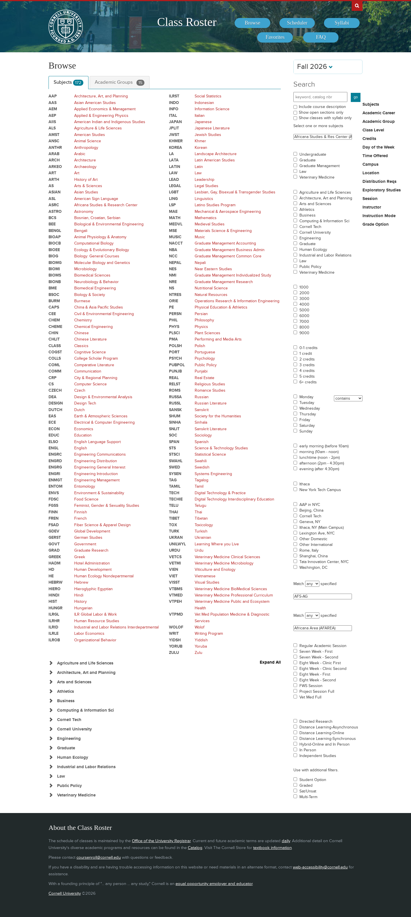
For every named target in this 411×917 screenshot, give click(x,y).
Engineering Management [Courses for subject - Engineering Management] (97, 480)
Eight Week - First (314, 674)
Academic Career (378, 113)
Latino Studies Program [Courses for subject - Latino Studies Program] (215, 205)
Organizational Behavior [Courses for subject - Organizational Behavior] (95, 640)
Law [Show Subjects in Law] (61, 776)
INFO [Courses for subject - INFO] (173, 109)
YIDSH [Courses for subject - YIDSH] (175, 640)
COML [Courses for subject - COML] (54, 365)
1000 (304, 287)
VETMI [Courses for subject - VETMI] (175, 563)
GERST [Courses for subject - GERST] (55, 537)
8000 (304, 327)
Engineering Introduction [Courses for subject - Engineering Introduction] (96, 473)
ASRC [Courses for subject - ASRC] (54, 205)
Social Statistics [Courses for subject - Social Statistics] (208, 96)
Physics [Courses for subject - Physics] (201, 326)
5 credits (307, 377)
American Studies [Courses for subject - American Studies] (89, 134)
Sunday (306, 431)
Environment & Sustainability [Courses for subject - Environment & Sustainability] (99, 492)
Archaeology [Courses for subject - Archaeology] (85, 166)
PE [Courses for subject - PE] (171, 307)
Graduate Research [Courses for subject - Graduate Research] (91, 550)
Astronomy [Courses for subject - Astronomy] (83, 211)
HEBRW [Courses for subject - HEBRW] (56, 582)
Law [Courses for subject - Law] (198, 173)
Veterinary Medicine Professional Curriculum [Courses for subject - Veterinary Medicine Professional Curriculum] (234, 595)
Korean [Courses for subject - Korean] (201, 147)
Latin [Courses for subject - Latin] (199, 166)
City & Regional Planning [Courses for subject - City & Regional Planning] (95, 377)
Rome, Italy (309, 550)
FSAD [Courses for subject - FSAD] (54, 524)
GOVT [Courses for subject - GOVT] (54, 544)
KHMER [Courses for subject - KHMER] (176, 141)
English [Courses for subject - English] (80, 448)
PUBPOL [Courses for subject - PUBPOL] (177, 365)
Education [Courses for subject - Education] (83, 435)
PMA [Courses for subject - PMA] (173, 339)
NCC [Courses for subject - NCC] (173, 256)
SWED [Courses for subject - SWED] (174, 467)
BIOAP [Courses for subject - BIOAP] (55, 237)
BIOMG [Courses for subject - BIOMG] (55, 262)
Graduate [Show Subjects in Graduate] (66, 748)
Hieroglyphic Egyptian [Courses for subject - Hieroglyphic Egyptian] (93, 588)
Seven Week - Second (318, 657)
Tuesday (306, 403)
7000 (304, 322)
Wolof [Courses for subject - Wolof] (199, 627)
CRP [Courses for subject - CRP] (53, 377)
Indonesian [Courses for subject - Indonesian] (204, 102)
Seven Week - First (316, 652)
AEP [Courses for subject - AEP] (52, 115)
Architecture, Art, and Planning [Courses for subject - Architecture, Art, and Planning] (101, 96)
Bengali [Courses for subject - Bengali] (80, 230)
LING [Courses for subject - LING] (173, 198)
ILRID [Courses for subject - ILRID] (53, 627)
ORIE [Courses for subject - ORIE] (173, 301)
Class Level (373, 130)
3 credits (307, 365)
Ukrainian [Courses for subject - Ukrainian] (203, 537)
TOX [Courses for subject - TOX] (173, 524)
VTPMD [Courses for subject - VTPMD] (176, 614)
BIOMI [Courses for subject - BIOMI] (54, 269)
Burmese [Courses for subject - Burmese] (82, 301)
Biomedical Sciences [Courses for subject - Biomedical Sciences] (92, 275)
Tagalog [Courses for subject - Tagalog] (201, 480)
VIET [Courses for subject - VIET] (173, 576)
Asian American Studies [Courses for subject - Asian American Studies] (95, 102)
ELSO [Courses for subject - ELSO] (53, 441)
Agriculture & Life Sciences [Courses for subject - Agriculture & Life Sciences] (98, 128)
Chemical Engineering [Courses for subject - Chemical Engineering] (93, 326)
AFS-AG (323, 596)
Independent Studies (317, 756)
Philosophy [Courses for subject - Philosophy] (204, 320)
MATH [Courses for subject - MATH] (174, 217)
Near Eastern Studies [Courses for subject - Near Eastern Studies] (213, 269)
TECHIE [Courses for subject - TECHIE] (176, 499)
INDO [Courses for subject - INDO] (174, 102)
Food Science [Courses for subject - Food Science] (86, 499)
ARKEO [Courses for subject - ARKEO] (55, 166)
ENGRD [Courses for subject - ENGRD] (55, 461)
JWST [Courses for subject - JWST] (174, 134)
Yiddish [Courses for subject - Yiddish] (201, 640)
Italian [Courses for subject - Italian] (200, 115)
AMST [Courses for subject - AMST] (54, 134)
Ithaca (304, 484)
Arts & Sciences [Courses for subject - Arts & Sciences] (88, 185)
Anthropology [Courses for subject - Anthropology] (86, 147)
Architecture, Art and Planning (325, 198)
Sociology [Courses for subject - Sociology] (203, 435)
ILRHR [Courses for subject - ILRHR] (54, 620)
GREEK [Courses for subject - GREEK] (55, 556)
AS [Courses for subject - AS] (51, 185)
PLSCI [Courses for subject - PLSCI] (174, 333)
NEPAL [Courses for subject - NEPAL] (175, 262)
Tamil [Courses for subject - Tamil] (199, 486)
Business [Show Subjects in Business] (65, 701)
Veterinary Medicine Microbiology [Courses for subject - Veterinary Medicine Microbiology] (224, 563)
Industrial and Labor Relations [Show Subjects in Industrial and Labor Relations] (86, 767)
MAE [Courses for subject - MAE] (173, 211)
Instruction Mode (379, 216)
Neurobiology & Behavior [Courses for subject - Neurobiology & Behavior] (96, 281)
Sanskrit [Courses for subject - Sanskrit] (202, 409)
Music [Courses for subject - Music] (200, 237)
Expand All (270, 662)
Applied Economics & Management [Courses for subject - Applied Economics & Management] (105, 109)
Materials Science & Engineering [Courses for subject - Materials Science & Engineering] (223, 230)
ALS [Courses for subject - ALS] (52, 128)
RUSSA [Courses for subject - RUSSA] (175, 397)
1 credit (305, 354)
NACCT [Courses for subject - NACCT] (176, 243)
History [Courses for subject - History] (80, 601)
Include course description (322, 106)
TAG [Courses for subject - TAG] (173, 480)
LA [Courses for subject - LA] (171, 153)
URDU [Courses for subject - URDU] (174, 550)
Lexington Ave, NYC (317, 533)
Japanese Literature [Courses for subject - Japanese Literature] (212, 128)
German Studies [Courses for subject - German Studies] (88, 537)
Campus (370, 164)
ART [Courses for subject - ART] (52, 173)
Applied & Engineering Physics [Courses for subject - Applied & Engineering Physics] (101, 115)
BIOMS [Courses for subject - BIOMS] (55, 275)
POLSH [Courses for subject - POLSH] (175, 345)
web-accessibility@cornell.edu (320, 867)
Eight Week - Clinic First (320, 663)
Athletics (307, 210)
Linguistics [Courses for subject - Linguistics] (204, 198)
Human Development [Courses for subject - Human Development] (93, 569)
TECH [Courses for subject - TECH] (174, 492)
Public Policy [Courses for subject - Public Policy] (206, 365)
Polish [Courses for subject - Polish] (200, 345)
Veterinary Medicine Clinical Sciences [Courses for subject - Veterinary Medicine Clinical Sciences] (227, 556)
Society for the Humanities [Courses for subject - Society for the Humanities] (218, 416)
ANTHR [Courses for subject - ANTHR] (55, 147)
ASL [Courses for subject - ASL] (52, 198)
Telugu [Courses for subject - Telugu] (200, 505)
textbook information (272, 847)
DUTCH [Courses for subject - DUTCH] (55, 409)
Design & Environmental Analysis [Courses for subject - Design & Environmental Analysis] (103, 397)
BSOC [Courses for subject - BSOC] (54, 294)
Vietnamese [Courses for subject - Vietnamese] (205, 576)
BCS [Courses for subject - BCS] (52, 217)
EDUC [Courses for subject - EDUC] (54, 435)
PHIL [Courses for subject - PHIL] (173, 320)
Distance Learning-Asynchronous (328, 727)
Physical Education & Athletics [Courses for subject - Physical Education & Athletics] (221, 307)
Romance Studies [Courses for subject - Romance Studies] (210, 390)
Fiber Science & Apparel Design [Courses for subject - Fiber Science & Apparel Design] (102, 524)
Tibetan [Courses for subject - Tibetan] (201, 518)
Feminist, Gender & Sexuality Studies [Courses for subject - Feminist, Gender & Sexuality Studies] (106, 505)
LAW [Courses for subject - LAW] (173, 173)
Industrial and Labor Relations (325, 255)
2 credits (307, 359)
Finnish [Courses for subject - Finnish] (80, 512)
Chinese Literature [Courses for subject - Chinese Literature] (90, 339)
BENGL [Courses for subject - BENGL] (55, 230)
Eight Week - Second (317, 680)
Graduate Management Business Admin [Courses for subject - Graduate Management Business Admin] (230, 249)
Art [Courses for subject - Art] (76, 173)
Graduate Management (319, 166)
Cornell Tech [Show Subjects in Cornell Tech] (69, 719)
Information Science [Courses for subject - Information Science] (212, 109)
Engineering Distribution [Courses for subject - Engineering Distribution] (95, 461)
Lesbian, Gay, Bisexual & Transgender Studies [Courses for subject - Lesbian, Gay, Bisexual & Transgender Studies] (235, 192)
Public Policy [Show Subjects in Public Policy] (69, 785)
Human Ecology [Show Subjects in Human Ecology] (72, 757)
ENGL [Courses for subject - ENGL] (54, 448)
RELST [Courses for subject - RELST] (174, 384)
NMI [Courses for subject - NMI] (172, 275)
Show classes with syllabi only (325, 117)
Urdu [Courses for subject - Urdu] (199, 550)
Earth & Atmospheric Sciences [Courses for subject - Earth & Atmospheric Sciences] (101, 416)
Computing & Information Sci (324, 221)
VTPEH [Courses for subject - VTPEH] (175, 601)
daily (286, 841)
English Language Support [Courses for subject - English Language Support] (97, 441)
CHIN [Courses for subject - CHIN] (53, 333)
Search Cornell (357, 5)
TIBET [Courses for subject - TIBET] (174, 518)
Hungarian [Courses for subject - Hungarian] (83, 608)
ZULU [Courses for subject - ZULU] (174, 652)
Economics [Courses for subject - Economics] (83, 429)
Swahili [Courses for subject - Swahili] (201, 461)
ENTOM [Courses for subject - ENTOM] (56, 486)
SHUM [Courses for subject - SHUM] (174, 416)
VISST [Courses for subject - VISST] (174, 582)
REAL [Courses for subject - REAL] (174, 377)
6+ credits (308, 382)
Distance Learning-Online (321, 733)
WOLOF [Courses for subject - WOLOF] (176, 627)
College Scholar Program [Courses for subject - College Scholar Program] (96, 358)
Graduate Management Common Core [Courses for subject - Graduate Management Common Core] (228, 256)
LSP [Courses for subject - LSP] (172, 205)
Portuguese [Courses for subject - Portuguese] (205, 352)
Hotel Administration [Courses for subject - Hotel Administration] (92, 563)
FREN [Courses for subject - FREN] (54, 518)
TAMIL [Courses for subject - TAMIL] (174, 486)
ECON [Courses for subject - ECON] (54, 429)
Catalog (195, 847)
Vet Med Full (310, 697)
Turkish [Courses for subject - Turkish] (201, 531)
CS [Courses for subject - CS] (51, 384)
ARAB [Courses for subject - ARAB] (54, 153)
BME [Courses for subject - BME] (53, 288)
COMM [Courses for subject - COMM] (55, 371)
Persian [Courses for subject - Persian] (201, 313)
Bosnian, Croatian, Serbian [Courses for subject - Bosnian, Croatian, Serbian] (97, 217)
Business (307, 215)
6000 (304, 316)
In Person (307, 750)
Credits (369, 138)
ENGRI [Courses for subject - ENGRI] (54, 473)
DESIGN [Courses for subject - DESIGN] (56, 403)
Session (370, 198)
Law (302, 172)
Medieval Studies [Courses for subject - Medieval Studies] (210, 224)
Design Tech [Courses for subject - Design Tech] (85, 403)
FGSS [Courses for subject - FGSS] (53, 505)
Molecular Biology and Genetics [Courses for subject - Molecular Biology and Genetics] (102, 262)
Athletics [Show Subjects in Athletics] (65, 691)
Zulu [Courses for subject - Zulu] (198, 652)
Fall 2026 (315, 66)
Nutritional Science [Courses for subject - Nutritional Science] (211, 288)
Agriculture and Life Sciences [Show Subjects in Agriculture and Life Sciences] (85, 663)
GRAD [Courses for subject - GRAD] (54, 550)
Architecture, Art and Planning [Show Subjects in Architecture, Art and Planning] (86, 672)
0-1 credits (308, 348)
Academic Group (378, 121)
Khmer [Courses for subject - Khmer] (200, 141)
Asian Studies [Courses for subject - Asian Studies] (86, 192)
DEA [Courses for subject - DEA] (53, 397)
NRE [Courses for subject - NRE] (173, 281)
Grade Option (375, 224)
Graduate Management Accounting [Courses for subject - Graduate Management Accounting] (225, 243)
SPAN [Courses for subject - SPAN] (174, 441)
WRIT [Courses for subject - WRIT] (174, 633)
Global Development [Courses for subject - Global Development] (92, 531)
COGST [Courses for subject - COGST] (55, 352)
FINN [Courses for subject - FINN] (53, 512)
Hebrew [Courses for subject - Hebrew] (81, 582)
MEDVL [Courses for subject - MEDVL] (175, 224)
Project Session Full (316, 692)
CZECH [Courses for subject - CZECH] (55, 390)
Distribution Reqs (379, 181)
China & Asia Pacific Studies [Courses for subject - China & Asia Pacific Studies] (98, 307)
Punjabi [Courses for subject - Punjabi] (201, 371)
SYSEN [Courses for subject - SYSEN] (175, 473)
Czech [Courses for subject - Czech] (79, 390)
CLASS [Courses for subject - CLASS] (55, 345)
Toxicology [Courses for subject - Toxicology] (204, 524)
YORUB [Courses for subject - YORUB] (175, 646)
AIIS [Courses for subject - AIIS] (52, 121)
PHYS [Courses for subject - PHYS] (174, 326)
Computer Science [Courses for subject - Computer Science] (90, 384)
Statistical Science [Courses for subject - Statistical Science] (210, 454)
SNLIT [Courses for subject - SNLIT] (174, 429)
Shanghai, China (313, 556)
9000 (304, 333)
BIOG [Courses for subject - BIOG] (53, 256)
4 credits (307, 371)
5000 (304, 310)
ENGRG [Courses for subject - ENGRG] (55, 467)
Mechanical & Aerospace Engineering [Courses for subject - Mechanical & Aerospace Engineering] (228, 211)
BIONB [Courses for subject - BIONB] (55, 281)
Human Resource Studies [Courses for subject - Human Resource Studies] (96, 620)
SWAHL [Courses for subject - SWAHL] (175, 461)
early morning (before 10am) (323, 446)
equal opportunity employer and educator (214, 883)
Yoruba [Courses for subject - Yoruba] (201, 646)
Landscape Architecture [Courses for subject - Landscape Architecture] (216, 153)
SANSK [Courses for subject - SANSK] (175, 409)
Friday (304, 420)
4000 (304, 305)
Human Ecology (313, 250)
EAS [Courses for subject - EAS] (52, 416)
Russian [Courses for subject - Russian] (202, 397)
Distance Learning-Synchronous (327, 739)
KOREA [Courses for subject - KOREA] (175, 147)
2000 (304, 293)
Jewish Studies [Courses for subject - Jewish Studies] (208, 134)
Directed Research (316, 722)
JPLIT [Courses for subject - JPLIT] (174, 128)
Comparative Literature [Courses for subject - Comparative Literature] (94, 365)
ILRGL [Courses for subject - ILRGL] (54, 614)
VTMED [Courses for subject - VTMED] (176, 595)
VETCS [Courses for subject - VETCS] (175, 556)
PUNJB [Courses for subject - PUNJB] (175, 371)
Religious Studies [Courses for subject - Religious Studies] (210, 384)
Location (370, 173)
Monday (306, 397)
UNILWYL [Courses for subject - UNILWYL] (177, 544)
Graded (306, 786)
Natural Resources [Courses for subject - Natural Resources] (211, 294)
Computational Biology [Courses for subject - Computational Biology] (94, 243)
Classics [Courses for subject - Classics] (81, 345)
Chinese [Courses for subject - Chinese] (81, 333)
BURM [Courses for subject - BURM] (54, 301)
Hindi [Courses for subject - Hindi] (78, 595)
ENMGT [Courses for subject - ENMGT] (55, 480)
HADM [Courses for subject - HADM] (55, 563)
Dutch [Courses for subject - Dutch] (79, 409)
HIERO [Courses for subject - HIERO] (55, 588)
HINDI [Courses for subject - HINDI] (54, 595)
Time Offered (375, 156)
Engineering (310, 238)
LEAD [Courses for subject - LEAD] (174, 179)
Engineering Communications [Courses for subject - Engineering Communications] (100, 454)
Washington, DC (313, 568)
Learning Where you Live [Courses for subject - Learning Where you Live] (217, 544)
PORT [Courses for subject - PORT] (174, 352)
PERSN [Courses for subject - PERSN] (175, 313)
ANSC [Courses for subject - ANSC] (54, 141)
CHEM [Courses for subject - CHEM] (54, 320)
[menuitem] (252, 23)
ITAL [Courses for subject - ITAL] (173, 115)
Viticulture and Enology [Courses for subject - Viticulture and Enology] (215, 569)
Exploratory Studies (381, 190)
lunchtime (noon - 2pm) (319, 458)
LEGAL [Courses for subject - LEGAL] (175, 185)
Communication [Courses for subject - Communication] (87, 371)
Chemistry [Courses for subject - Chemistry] (83, 320)
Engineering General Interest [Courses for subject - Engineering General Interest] (99, 467)
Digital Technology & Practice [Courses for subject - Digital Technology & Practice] (220, 492)
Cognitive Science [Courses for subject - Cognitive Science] (90, 352)
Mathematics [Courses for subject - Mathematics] (206, 217)
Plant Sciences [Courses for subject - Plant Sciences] (207, 333)
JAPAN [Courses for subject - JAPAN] (175, 121)
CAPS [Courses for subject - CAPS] (54, 307)
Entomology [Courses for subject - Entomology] (84, 486)
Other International (316, 545)
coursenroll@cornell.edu (98, 857)
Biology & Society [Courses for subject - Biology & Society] (89, 294)
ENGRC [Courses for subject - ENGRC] (55, 454)
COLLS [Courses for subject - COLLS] (55, 358)
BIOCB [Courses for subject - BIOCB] (55, 243)
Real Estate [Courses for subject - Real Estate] (204, 377)
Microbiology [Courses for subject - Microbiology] (85, 269)
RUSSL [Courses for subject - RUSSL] (175, 403)
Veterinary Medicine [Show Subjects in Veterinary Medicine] (76, 795)
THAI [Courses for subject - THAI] (173, 512)
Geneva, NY (310, 522)
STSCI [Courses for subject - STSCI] (174, 454)
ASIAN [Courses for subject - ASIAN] (55, 192)
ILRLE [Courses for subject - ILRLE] (54, 633)
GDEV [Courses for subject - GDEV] (54, 531)
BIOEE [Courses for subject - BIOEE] (54, 249)
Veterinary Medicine (317, 177)
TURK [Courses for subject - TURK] (174, 531)
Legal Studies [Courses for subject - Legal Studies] (206, 185)
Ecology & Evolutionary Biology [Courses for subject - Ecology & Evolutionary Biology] (101, 249)
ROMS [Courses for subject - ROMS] (174, 390)
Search (304, 84)
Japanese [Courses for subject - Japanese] (203, 121)
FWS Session (311, 686)
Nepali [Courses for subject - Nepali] (200, 262)
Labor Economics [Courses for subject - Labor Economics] (89, 633)
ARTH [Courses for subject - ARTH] (54, 179)
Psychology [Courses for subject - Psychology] (205, 358)
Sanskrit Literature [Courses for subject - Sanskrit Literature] (211, 429)
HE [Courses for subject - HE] (51, 576)
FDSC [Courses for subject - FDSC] (54, 499)
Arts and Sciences (315, 204)
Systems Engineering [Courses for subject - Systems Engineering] (213, 473)
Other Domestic (313, 539)
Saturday (307, 426)
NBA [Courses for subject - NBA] (173, 249)
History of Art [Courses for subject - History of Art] (86, 179)
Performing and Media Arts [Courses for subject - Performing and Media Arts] (218, 339)
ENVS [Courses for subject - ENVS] (54, 492)
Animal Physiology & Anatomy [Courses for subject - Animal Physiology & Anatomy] (100, 237)
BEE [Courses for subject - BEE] (52, 224)
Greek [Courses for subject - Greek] (79, 556)
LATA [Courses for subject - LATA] (174, 160)
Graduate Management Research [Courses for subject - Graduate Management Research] (224, 281)
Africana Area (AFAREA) (323, 628)
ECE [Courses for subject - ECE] (52, 422)
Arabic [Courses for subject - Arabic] (79, 153)
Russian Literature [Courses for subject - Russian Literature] (211, 403)
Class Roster (186, 22)
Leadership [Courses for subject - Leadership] (204, 179)
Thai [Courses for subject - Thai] (198, 512)
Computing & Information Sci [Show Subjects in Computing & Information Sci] (85, 710)
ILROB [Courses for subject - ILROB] (54, 640)
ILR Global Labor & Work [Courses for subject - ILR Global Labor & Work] (95, 614)
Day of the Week (378, 147)
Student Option (312, 780)
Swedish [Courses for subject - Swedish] (202, 467)
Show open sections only (321, 112)
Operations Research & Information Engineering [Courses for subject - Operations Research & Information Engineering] (237, 301)
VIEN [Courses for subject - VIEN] (173, 569)
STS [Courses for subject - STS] (172, 448)
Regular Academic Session (322, 646)
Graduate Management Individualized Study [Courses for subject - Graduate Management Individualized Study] (233, 275)
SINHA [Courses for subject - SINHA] (175, 422)
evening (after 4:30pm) (319, 469)
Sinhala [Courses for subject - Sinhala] (201, 422)
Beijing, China (311, 510)
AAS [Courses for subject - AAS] (53, 102)
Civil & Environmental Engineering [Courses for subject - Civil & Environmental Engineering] (104, 313)
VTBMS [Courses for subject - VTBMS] (175, 588)
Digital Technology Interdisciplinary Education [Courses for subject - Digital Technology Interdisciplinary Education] (234, 499)
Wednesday (309, 409)
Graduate (307, 160)
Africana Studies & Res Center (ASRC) (323, 136)
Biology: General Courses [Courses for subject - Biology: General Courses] (96, 256)
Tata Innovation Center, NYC (323, 562)
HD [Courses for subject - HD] (51, 569)
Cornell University (315, 233)
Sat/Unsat (307, 791)
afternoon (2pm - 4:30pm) (321, 463)
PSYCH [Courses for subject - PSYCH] (175, 358)
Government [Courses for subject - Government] (85, 544)
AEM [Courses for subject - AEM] (53, 109)
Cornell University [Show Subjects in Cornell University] (74, 729)
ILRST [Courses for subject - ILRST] (174, 96)
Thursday (307, 414)
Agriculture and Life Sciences (325, 193)
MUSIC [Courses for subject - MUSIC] (175, 237)
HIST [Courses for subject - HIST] (53, 601)
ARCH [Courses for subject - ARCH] (54, 160)
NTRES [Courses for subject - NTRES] (175, 294)
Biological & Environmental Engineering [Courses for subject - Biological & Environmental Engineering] (109, 224)
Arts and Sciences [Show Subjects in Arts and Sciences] (74, 682)
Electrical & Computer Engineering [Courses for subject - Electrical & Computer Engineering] (104, 422)
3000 (304, 299)
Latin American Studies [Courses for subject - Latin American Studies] (215, 160)
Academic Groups (119, 82)
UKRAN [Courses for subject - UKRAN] (176, 537)
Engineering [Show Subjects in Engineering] (69, 738)
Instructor (371, 207)
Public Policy (310, 267)
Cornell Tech (310, 227)
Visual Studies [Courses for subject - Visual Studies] (207, 582)
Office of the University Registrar (161, 841)
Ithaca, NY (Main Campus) (321, 528)
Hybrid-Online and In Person (324, 744)
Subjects (68, 82)
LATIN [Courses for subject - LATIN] (174, 166)
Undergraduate (312, 155)
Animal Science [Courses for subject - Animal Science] (87, 141)
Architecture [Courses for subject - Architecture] (85, 160)
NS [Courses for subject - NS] (171, 288)
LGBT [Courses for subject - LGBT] (174, 192)
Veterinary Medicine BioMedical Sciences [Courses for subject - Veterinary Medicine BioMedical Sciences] (231, 588)
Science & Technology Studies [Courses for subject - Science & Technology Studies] (221, 448)
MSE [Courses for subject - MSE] (173, 230)
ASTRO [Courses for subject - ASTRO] (55, 211)
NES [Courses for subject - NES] (172, 269)
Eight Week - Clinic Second (322, 669)
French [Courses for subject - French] (80, 518)
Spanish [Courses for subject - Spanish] (202, 441)
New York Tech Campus (320, 490)
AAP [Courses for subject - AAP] (53, 96)
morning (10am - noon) (319, 452)
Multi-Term (308, 797)
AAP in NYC (309, 505)
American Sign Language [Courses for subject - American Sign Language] (96, 198)
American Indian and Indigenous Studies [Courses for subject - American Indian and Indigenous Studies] (109, 121)
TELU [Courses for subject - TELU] (173, 505)
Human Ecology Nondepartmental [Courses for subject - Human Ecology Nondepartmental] (104, 576)
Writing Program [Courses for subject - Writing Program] (209, 633)
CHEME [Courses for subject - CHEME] (55, 326)
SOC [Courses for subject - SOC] (173, 435)
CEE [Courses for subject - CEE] (52, 313)
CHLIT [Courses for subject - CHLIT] (54, 339)
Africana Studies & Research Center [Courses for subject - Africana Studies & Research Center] (106, 205)
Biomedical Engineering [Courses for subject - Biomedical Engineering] (95, 288)
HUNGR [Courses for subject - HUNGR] (56, 608)
